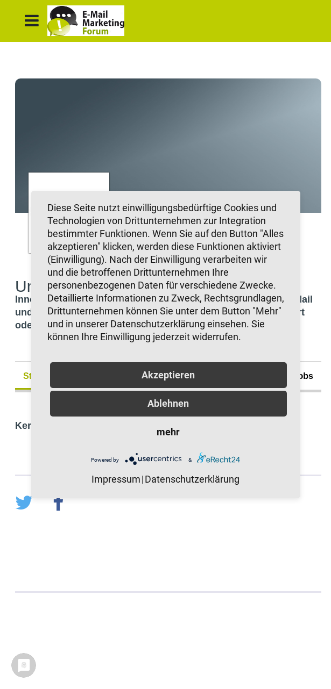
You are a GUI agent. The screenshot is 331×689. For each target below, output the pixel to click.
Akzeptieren (168, 375)
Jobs (303, 376)
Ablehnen (168, 403)
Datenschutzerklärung (192, 479)
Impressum (115, 479)
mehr (168, 431)
